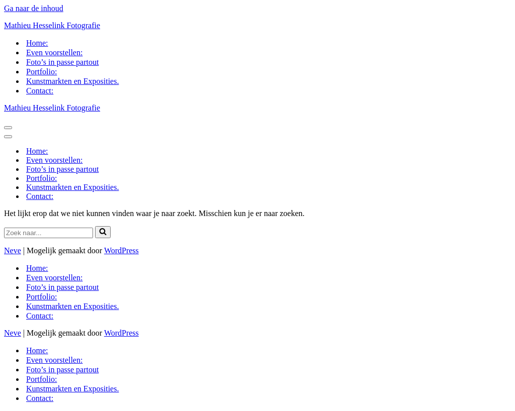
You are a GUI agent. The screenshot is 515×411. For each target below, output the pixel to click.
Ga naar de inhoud (33, 8)
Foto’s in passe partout (62, 62)
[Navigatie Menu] (8, 127)
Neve (12, 250)
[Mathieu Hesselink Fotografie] (257, 25)
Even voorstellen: (54, 52)
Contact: (39, 90)
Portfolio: (41, 71)
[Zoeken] (48, 233)
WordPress (121, 250)
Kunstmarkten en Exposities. (72, 81)
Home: (37, 43)
